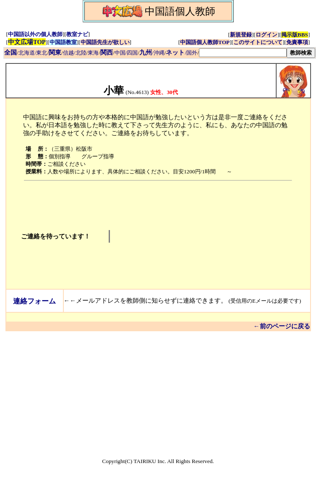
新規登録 (241, 34)
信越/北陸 (74, 53)
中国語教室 (63, 42)
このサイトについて (257, 42)
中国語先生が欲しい (105, 42)
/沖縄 (152, 53)
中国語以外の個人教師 (35, 34)
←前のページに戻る (281, 326)
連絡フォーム (34, 301)
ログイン (266, 34)
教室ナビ (77, 34)
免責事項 (297, 42)
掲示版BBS (294, 34)
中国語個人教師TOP (205, 42)
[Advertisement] (176, 236)
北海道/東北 (32, 53)
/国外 (181, 53)
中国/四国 (126, 53)
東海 (93, 53)
